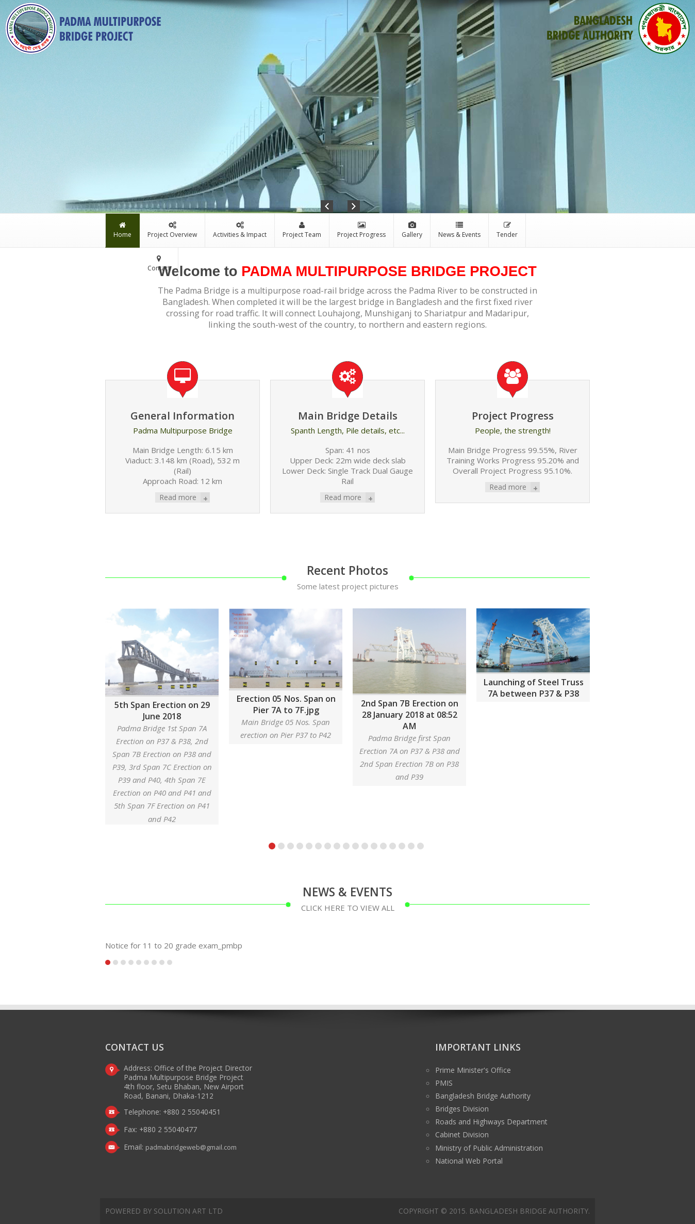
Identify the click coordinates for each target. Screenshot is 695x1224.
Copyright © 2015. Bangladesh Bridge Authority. (494, 1211)
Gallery (412, 230)
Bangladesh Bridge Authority (483, 1096)
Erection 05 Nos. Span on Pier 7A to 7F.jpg (286, 704)
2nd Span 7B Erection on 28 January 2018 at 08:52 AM (409, 715)
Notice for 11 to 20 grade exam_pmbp (173, 945)
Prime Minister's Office (473, 1070)
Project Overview (172, 230)
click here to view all (347, 908)
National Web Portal (469, 1161)
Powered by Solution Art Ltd (164, 1211)
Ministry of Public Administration (489, 1148)
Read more (177, 497)
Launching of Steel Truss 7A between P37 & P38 (533, 688)
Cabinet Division (462, 1134)
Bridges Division (462, 1109)
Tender (507, 230)
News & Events (459, 230)
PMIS (444, 1083)
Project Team (302, 230)
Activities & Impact (240, 230)
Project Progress (361, 230)
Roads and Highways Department (491, 1121)
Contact (158, 263)
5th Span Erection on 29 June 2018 (162, 710)
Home (122, 230)
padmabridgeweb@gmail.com (191, 1147)
